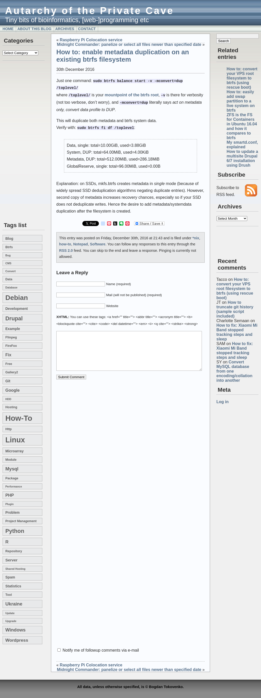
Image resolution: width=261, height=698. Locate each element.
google (12, 390)
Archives (64, 29)
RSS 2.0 (66, 248)
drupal (14, 318)
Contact (87, 29)
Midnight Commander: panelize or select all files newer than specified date (129, 44)
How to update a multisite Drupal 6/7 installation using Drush (242, 158)
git (7, 381)
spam (10, 577)
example (12, 329)
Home (8, 29)
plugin (9, 504)
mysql (11, 468)
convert (10, 271)
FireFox (11, 346)
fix (8, 354)
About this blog (34, 29)
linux (15, 440)
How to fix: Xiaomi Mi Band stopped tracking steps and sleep (236, 332)
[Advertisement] (18, 141)
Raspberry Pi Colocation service (91, 40)
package (11, 478)
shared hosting (15, 568)
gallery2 (11, 372)
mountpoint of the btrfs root (132, 94)
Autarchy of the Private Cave (89, 10)
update (10, 613)
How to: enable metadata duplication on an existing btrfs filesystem (122, 55)
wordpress (16, 640)
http (8, 429)
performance (13, 486)
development (16, 309)
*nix (195, 236)
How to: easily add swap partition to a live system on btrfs (241, 101)
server (11, 560)
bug (8, 255)
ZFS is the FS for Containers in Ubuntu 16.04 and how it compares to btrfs (242, 126)
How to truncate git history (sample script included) (234, 309)
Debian (16, 297)
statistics (13, 586)
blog (9, 238)
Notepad (80, 242)
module (11, 460)
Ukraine (13, 604)
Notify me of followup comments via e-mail (100, 650)
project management (20, 521)
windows (15, 630)
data (8, 279)
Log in (222, 402)
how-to (18, 418)
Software (98, 242)
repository (13, 551)
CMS (8, 263)
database (11, 287)
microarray (14, 451)
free (8, 364)
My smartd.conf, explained (242, 144)
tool (8, 595)
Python (14, 531)
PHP (9, 495)
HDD (8, 399)
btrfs (9, 247)
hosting (11, 407)
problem (12, 512)
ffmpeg (11, 337)
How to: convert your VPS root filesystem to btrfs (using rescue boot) (242, 78)
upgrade (10, 621)
